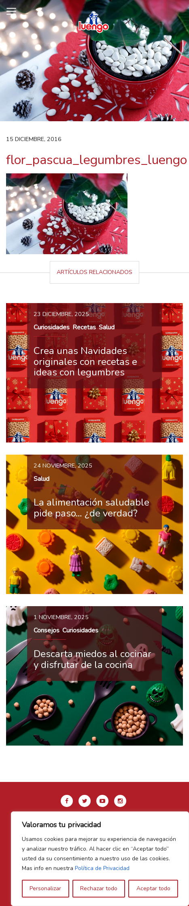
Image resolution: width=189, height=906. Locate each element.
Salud (107, 327)
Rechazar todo (98, 888)
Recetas (84, 327)
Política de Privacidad (102, 868)
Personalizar (45, 888)
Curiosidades (52, 327)
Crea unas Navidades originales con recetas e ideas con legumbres (85, 361)
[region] (100, 858)
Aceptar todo (153, 888)
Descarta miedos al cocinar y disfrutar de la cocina (92, 659)
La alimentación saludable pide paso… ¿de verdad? (91, 507)
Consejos (46, 630)
